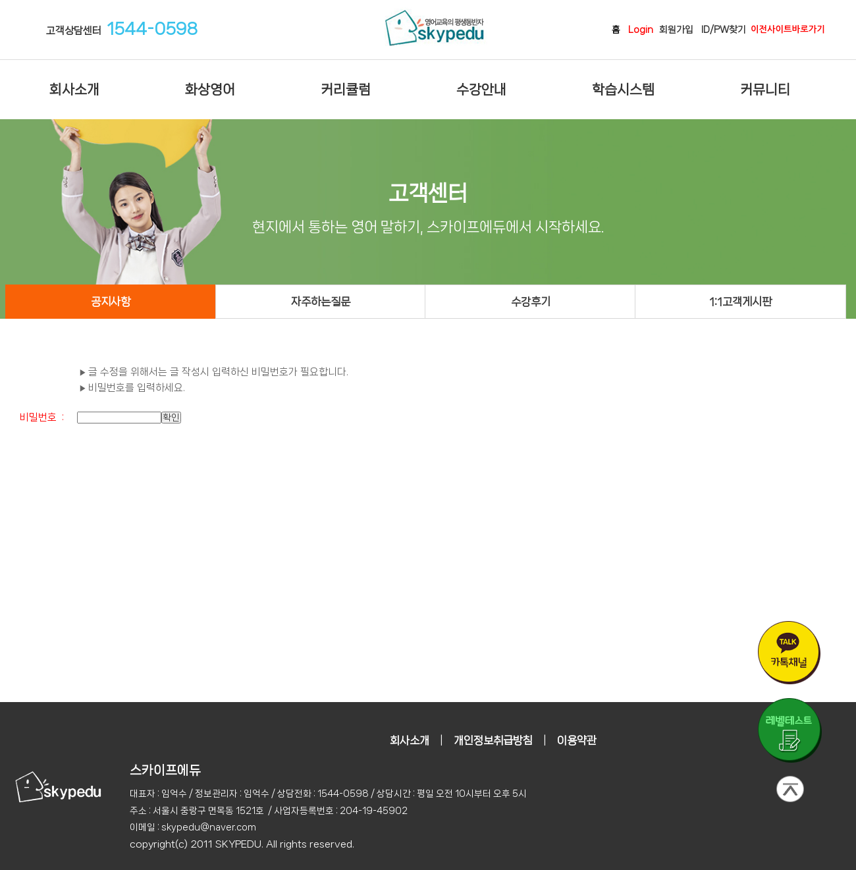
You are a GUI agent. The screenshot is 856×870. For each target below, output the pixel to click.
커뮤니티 (765, 89)
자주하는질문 (320, 302)
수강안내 (481, 89)
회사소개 (74, 89)
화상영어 (210, 89)
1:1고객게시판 (740, 302)
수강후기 (530, 302)
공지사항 (110, 302)
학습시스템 (623, 89)
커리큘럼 (346, 89)
